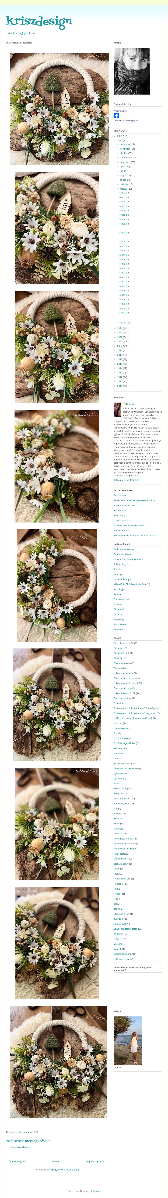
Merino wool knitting (124, 848)
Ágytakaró (119, 648)
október (124, 153)
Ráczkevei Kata (122, 599)
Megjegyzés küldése (20, 1147)
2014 (120, 368)
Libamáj (118, 828)
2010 (120, 386)
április (123, 180)
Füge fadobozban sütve (126, 768)
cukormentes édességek (126, 683)
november (125, 149)
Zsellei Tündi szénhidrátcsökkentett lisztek (135, 535)
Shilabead (119, 609)
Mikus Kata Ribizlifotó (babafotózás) (132, 584)
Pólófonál (118, 883)
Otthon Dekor (120, 858)
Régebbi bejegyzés (95, 1161)
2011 (120, 381)
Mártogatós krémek (123, 838)
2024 (120, 328)
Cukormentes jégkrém (125, 688)
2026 (120, 136)
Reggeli (117, 893)
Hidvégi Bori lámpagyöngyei (128, 559)
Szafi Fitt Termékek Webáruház (129, 525)
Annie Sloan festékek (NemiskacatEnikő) (134, 500)
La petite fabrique (122, 579)
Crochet (118, 668)
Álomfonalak (120, 495)
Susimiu (118, 614)
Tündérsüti (119, 629)
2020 (120, 346)
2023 (120, 332)
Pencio (117, 594)
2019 (120, 350)
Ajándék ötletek (121, 653)
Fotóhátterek (120, 510)
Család (117, 703)
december (125, 144)
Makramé (118, 833)
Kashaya (118, 574)
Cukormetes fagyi (122, 698)
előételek (118, 753)
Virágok (117, 949)
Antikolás (118, 658)
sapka (117, 909)
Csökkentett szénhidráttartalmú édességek (135, 708)
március (124, 184)
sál (115, 903)
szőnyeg (118, 939)
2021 (120, 341)
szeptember (126, 157)
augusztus (125, 162)
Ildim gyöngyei (121, 564)
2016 (120, 364)
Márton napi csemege (125, 843)
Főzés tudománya (123, 763)
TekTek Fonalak (122, 530)
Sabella (117, 604)
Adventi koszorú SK (124, 643)
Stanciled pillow (122, 914)
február (124, 189)
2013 (120, 372)
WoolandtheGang (122, 954)
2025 (120, 140)
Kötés (117, 823)
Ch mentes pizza (122, 663)
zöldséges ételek (122, 959)
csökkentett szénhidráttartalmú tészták (133, 718)
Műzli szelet (120, 853)
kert (116, 808)
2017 (120, 359)
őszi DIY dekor (121, 863)
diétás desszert (121, 728)
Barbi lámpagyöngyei (124, 549)
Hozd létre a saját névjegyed (126, 121)
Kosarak (118, 818)
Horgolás (118, 793)
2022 (120, 337)
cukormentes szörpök (124, 693)
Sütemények (120, 924)
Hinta (116, 783)
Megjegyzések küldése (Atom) (63, 1169)
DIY (116, 733)
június (123, 171)
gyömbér (118, 778)
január (123, 322)
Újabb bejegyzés (17, 1161)
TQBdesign (119, 619)
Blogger (97, 1191)
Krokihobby (119, 515)
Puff (116, 889)
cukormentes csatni (123, 673)
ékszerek (118, 748)
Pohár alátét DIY (122, 878)
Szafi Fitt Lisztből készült (126, 929)
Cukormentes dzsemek (125, 678)
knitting (117, 813)
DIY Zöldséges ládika (124, 743)
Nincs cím (124, 192)
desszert (118, 723)
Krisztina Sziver (120, 111)
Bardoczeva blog (122, 554)
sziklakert (118, 934)
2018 (120, 355)
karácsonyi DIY (121, 803)
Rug (116, 899)
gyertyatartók (120, 773)
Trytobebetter (120, 624)
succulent (118, 919)
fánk (116, 758)
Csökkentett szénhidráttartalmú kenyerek (134, 713)
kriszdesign (39, 22)
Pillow (117, 873)
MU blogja (119, 589)
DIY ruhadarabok (122, 738)
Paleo (117, 868)
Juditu (117, 569)
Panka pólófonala (122, 520)
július (123, 166)
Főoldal (55, 1161)
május (123, 175)
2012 (120, 377)
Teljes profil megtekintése (126, 480)
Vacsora (118, 944)
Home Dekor (120, 788)
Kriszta (130, 404)
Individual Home (122, 798)
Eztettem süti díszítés (124, 505)
